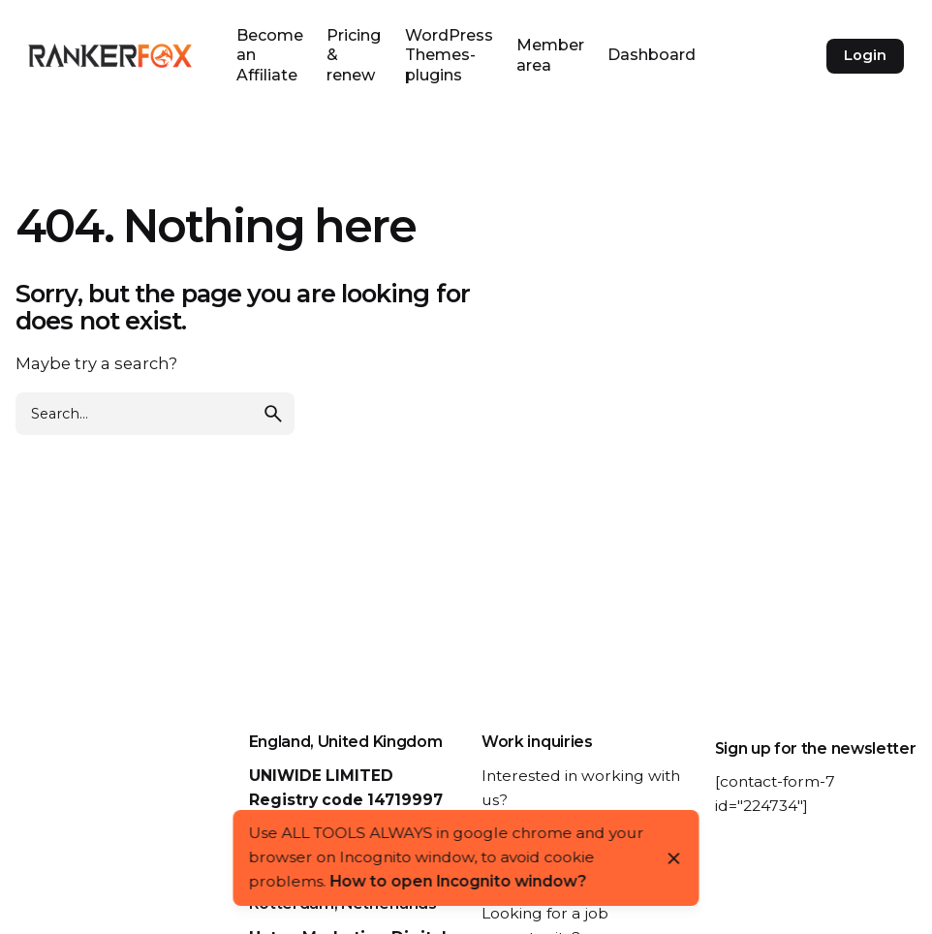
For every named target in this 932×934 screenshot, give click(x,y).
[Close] (674, 858)
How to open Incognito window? (458, 881)
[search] (273, 413)
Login (865, 55)
